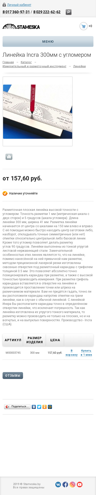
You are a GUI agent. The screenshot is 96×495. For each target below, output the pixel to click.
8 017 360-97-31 (16, 12)
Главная (8, 62)
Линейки (79, 66)
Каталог (26, 62)
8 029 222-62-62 (46, 12)
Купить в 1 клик (86, 352)
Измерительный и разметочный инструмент (34, 66)
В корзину (72, 352)
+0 (90, 26)
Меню (48, 41)
